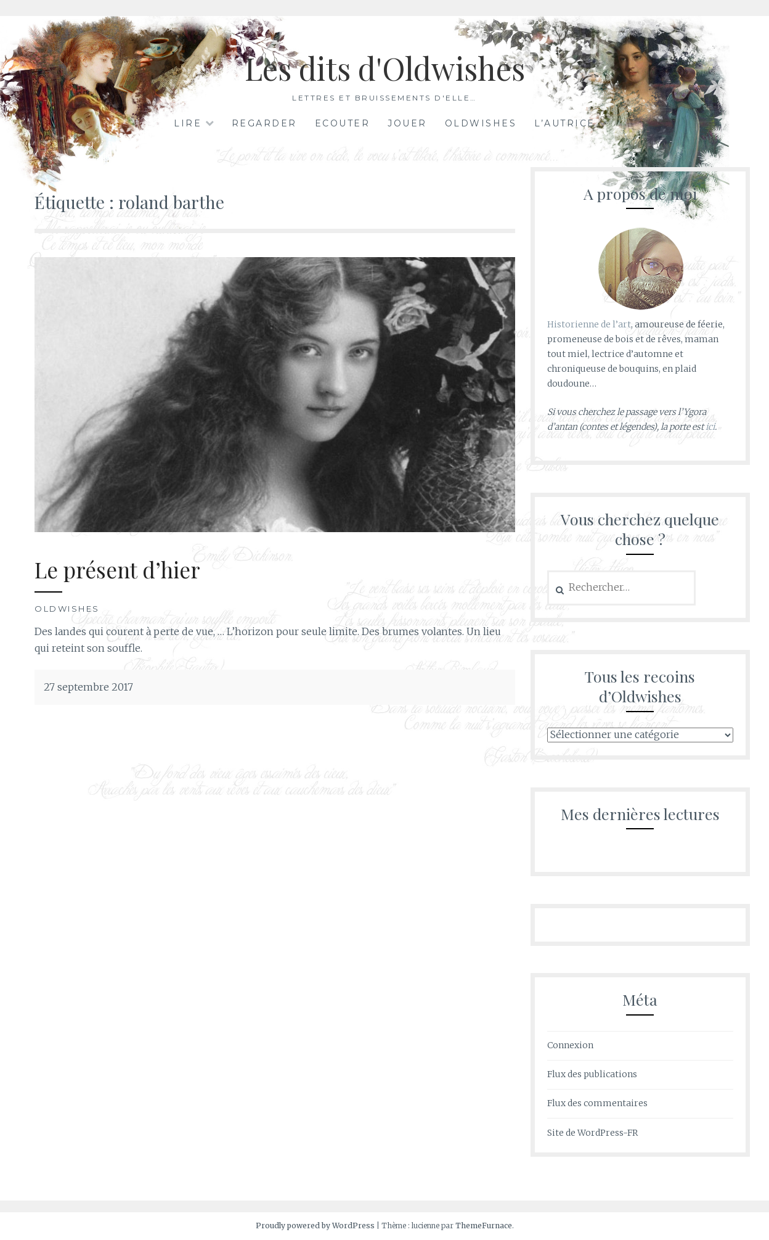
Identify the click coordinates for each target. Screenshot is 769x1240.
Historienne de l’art (589, 324)
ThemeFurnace (483, 1225)
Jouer (407, 123)
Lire (187, 123)
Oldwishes (481, 123)
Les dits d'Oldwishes (385, 68)
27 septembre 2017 (88, 687)
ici (710, 426)
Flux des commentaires (597, 1103)
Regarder (264, 123)
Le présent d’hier (117, 569)
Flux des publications (592, 1074)
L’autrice (564, 123)
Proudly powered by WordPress (315, 1225)
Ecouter (342, 123)
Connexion (570, 1045)
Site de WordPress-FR (592, 1132)
